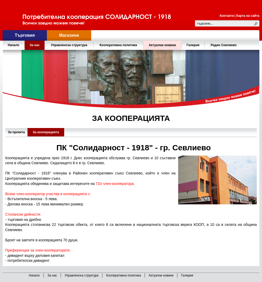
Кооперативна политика (123, 275)
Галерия (193, 45)
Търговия (25, 35)
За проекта (16, 132)
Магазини (69, 35)
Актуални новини (162, 45)
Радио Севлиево (224, 45)
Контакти (227, 16)
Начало (13, 45)
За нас (52, 275)
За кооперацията (46, 132)
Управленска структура (82, 275)
